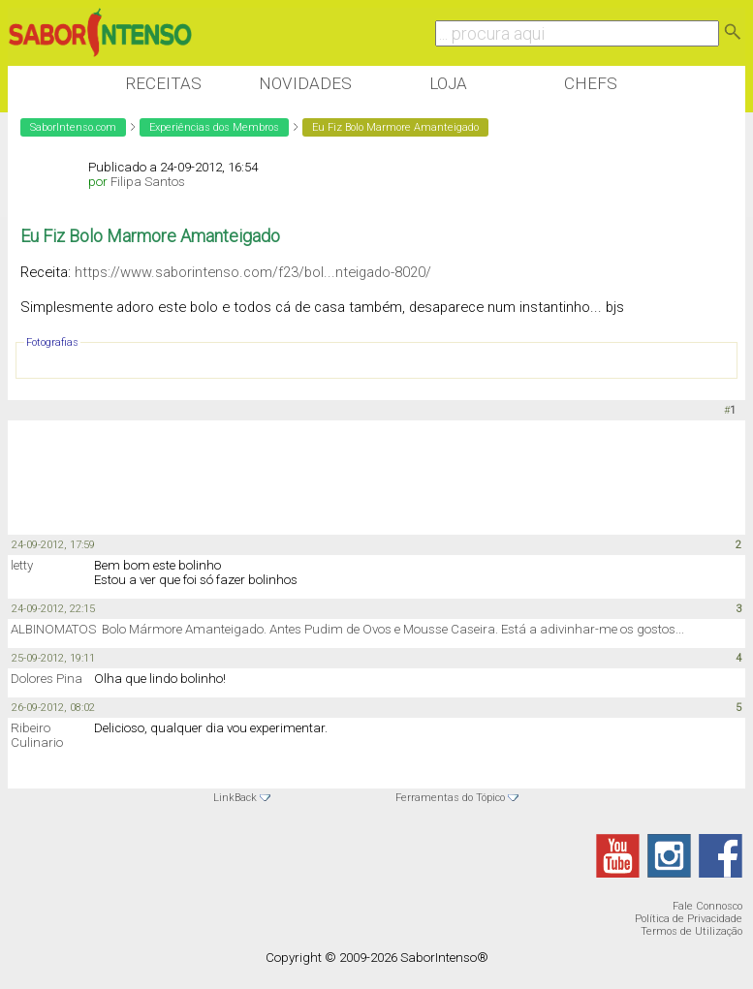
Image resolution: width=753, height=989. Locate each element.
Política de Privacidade (688, 918)
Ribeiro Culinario (37, 735)
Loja (448, 83)
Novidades (305, 83)
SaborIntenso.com (73, 127)
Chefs (590, 83)
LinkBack (235, 797)
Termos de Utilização (691, 931)
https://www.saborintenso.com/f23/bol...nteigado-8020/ (253, 272)
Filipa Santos (147, 181)
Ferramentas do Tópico (450, 797)
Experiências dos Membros (214, 127)
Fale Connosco (707, 906)
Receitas (163, 83)
